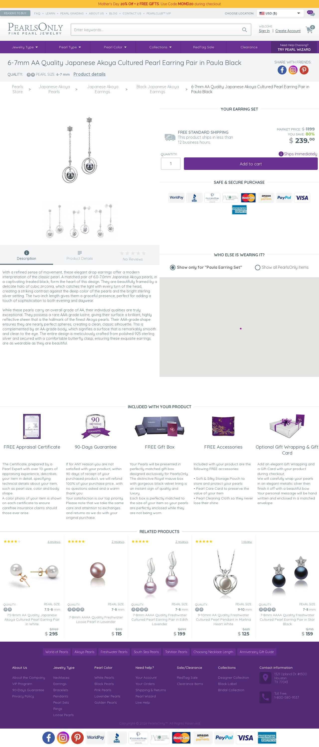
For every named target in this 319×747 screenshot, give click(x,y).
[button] (240, 328)
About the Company (28, 677)
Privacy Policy (23, 696)
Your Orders (145, 684)
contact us (132, 13)
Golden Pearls (105, 702)
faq (37, 13)
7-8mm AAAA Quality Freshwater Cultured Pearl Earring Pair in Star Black (287, 619)
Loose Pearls (63, 715)
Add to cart (251, 163)
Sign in (264, 31)
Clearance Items (190, 684)
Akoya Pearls (84, 652)
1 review (246, 541)
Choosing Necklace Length (213, 652)
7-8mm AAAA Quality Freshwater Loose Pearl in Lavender (96, 619)
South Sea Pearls (146, 652)
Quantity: (169, 154)
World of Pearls (56, 652)
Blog (113, 13)
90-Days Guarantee (28, 690)
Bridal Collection (231, 690)
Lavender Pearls (107, 696)
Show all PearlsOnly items (285, 267)
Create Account (288, 31)
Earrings (59, 684)
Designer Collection (233, 677)
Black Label (227, 684)
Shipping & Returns (151, 690)
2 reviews (118, 541)
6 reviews (54, 541)
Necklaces (61, 677)
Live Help (143, 702)
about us (96, 13)
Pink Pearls (102, 690)
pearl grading (72, 13)
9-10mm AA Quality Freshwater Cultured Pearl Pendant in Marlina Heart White (223, 619)
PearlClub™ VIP (159, 13)
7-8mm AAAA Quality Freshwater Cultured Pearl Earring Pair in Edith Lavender (159, 619)
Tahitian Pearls (176, 652)
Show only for (209, 267)
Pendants (60, 696)
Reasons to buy (15, 13)
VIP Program (22, 684)
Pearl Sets (61, 702)
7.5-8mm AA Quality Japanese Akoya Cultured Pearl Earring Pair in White (32, 619)
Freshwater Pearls (114, 652)
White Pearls (104, 677)
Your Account (146, 677)
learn (50, 13)
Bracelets (60, 690)
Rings (57, 709)
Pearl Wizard (146, 696)
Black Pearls (104, 684)
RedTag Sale (187, 677)
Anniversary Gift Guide (257, 652)
